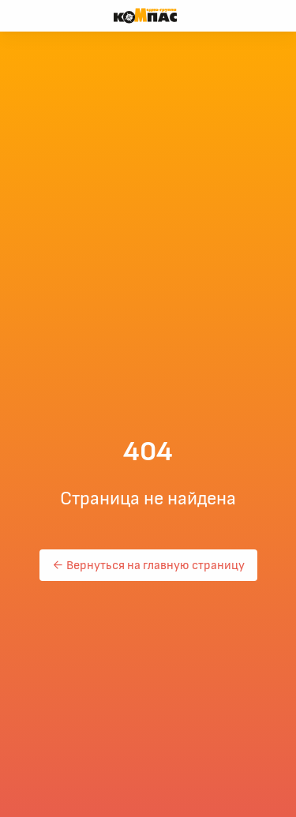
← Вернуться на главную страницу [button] (148, 565)
